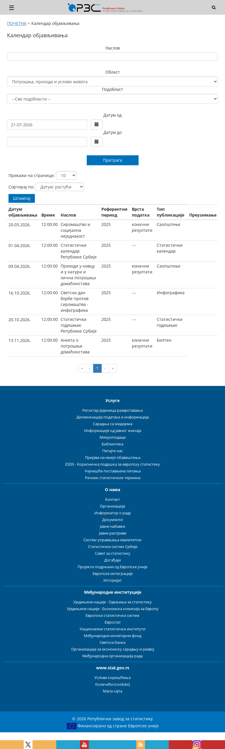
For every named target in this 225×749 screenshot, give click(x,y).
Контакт (112, 499)
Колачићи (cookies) (112, 684)
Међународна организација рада (112, 655)
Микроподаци (113, 437)
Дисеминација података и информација (112, 417)
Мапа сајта (112, 691)
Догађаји (112, 560)
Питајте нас (112, 450)
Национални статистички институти (112, 629)
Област (112, 72)
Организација (112, 506)
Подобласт (112, 89)
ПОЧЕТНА (16, 23)
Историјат (112, 580)
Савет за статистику (112, 553)
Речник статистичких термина (112, 477)
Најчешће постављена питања (113, 471)
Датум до (112, 132)
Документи (112, 519)
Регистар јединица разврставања (112, 410)
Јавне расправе (112, 533)
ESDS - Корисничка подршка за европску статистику (112, 464)
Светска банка (112, 642)
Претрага (112, 160)
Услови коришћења (112, 677)
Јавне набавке (112, 526)
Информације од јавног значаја (112, 430)
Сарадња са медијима (112, 423)
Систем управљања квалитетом (112, 539)
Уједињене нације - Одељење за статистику (112, 602)
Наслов (112, 48)
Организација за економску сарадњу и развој (112, 649)
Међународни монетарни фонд (112, 635)
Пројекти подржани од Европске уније (112, 566)
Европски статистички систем (112, 615)
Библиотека (112, 444)
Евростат (113, 622)
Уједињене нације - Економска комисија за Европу (112, 608)
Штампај (21, 198)
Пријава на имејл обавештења (112, 457)
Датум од (112, 115)
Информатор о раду (112, 512)
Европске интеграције (113, 573)
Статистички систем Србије (112, 546)
